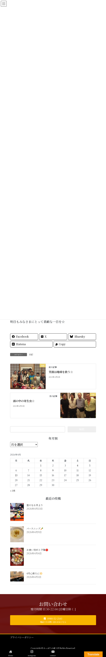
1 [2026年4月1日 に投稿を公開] (40, 465)
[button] (53, 620)
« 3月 (12, 490)
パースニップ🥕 (34, 528)
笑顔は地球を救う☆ (61, 372)
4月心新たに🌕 (34, 573)
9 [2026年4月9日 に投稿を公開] (53, 470)
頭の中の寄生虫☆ (24, 401)
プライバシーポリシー (22, 637)
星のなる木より (34, 505)
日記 (31, 354)
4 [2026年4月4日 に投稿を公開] (77, 465)
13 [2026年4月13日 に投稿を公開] (16, 475)
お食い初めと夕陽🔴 (37, 549)
